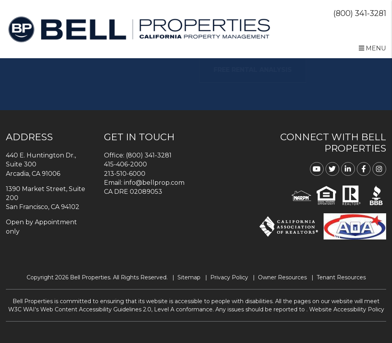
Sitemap (188, 277)
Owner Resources (282, 277)
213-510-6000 (124, 173)
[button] (317, 169)
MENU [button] (372, 48)
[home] (139, 28)
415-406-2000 (125, 164)
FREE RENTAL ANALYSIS (264, 69)
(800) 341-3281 (359, 13)
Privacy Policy (229, 277)
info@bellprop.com (154, 182)
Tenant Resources (341, 277)
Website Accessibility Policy (346, 309)
